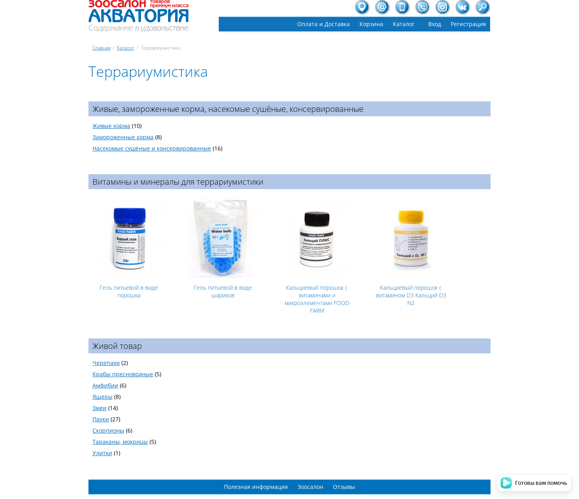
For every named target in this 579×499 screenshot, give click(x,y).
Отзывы (344, 487)
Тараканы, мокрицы (120, 441)
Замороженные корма (123, 137)
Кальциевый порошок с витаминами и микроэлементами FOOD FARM (317, 299)
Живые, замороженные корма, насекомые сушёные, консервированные (227, 108)
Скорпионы (108, 430)
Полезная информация (256, 487)
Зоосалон (310, 487)
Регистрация (468, 24)
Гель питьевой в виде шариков (223, 291)
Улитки (102, 453)
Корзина (371, 24)
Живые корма (111, 126)
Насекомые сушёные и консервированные (151, 148)
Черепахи (106, 363)
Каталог (404, 24)
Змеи (99, 408)
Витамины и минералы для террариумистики (177, 181)
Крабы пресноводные (122, 374)
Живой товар (117, 345)
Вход (434, 24)
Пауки (100, 419)
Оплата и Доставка (323, 24)
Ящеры (102, 396)
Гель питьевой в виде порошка (129, 291)
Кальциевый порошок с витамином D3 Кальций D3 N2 (411, 295)
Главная (101, 47)
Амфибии (105, 385)
